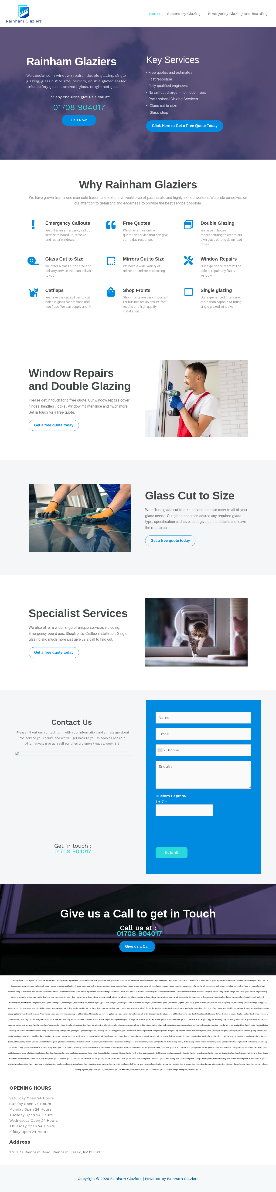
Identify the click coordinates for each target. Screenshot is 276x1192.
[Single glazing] (188, 292)
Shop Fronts (136, 290)
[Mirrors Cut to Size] (111, 260)
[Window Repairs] (188, 260)
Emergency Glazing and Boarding (238, 13)
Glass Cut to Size (64, 258)
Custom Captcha (172, 796)
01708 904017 (79, 107)
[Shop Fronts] (111, 292)
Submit (171, 852)
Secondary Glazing (184, 13)
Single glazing (216, 290)
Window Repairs (219, 258)
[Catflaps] (33, 292)
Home (154, 13)
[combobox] (161, 750)
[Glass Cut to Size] (33, 260)
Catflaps (54, 290)
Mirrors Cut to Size (143, 258)
